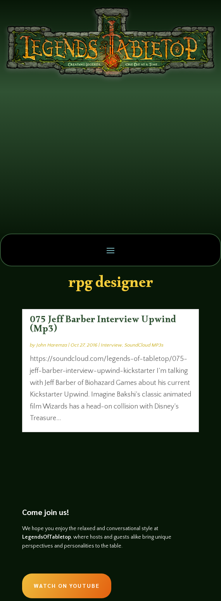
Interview (111, 345)
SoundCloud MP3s (144, 345)
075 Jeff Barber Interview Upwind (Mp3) (103, 326)
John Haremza (51, 345)
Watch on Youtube (67, 585)
